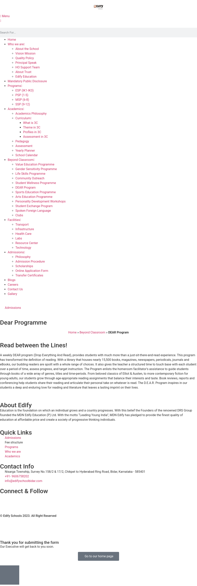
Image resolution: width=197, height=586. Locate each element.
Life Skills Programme (30, 173)
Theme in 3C (31, 127)
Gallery (12, 294)
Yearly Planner (25, 150)
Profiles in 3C (32, 132)
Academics (16, 109)
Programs (15, 86)
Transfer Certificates (29, 275)
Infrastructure (24, 229)
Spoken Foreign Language (33, 210)
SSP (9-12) (22, 104)
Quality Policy (24, 58)
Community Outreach (29, 178)
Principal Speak (26, 63)
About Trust (23, 72)
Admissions (16, 252)
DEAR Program (25, 187)
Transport (22, 224)
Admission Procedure (30, 261)
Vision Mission (25, 53)
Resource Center (26, 243)
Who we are (16, 44)
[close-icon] (0, 21)
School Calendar (26, 155)
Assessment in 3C (35, 137)
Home (12, 39)
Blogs (11, 280)
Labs (18, 238)
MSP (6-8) (22, 100)
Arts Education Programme (33, 197)
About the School (27, 49)
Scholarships (24, 266)
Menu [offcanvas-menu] (5, 16)
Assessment (24, 146)
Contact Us (15, 289)
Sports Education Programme (35, 192)
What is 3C (30, 123)
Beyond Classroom (21, 160)
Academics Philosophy (31, 113)
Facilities (14, 220)
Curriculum (23, 118)
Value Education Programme (34, 164)
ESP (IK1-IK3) (24, 90)
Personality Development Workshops (40, 201)
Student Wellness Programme (35, 183)
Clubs (19, 215)
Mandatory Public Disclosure (27, 81)
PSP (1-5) (21, 95)
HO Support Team (27, 67)
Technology (23, 247)
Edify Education (26, 76)
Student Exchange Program (34, 206)
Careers (13, 284)
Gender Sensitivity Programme (36, 169)
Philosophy (23, 257)
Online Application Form (31, 271)
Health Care (23, 234)
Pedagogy (22, 141)
